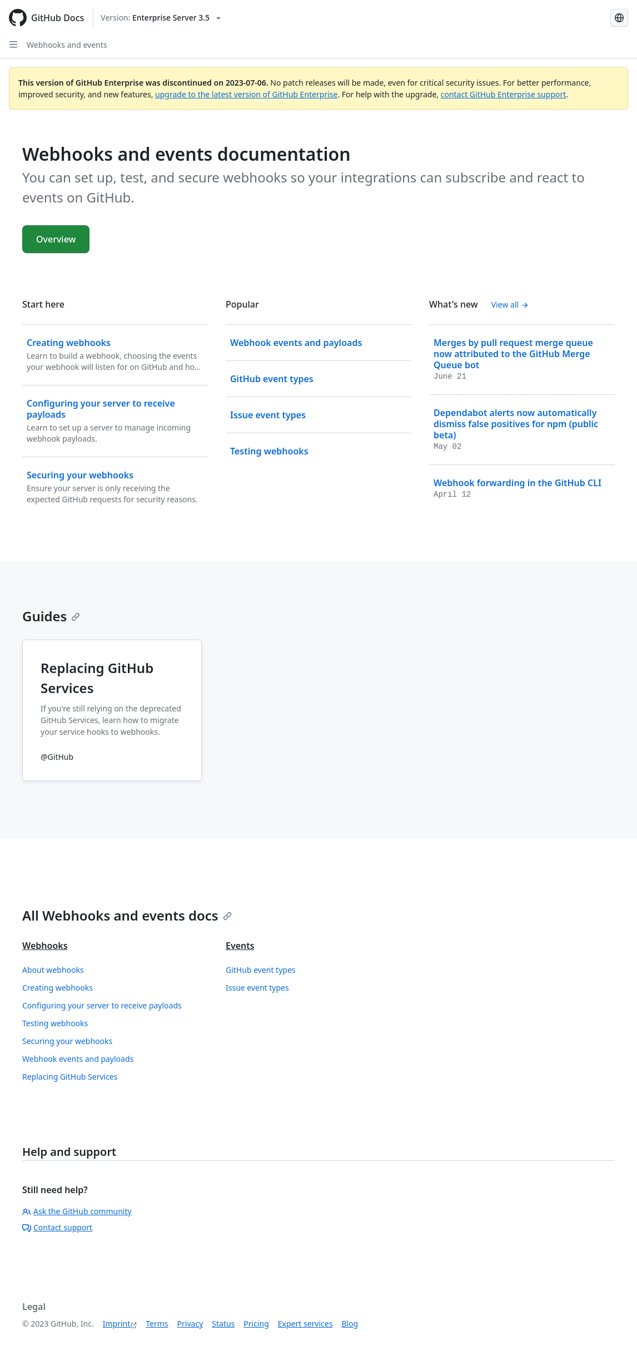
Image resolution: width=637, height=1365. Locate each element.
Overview (56, 239)
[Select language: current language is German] (619, 18)
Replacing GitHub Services (69, 1076)
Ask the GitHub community (77, 1211)
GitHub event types (261, 970)
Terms (157, 1323)
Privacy (190, 1323)
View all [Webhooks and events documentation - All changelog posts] (510, 304)
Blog (349, 1323)
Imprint (117, 1323)
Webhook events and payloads (77, 1059)
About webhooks (53, 970)
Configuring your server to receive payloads (102, 1005)
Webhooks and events (67, 44)
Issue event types (257, 987)
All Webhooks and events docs (127, 915)
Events (240, 945)
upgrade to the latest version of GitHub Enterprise (246, 94)
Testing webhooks (55, 1023)
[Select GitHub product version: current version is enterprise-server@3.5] (160, 18)
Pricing (255, 1323)
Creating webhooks (57, 987)
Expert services (305, 1323)
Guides (51, 616)
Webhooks (45, 945)
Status (223, 1323)
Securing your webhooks (67, 1041)
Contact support (57, 1227)
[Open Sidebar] (13, 44)
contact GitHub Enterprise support (503, 94)
